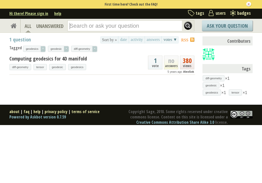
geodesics (77, 67)
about (14, 111)
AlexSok (188, 71)
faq (26, 111)
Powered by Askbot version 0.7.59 (37, 117)
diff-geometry (20, 67)
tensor (40, 67)
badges (244, 13)
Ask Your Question (227, 25)
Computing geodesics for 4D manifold (48, 58)
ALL (28, 26)
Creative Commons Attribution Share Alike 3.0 (175, 122)
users (221, 13)
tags (200, 13)
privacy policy (56, 111)
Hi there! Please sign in (28, 13)
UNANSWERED (50, 26)
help (57, 13)
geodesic (57, 67)
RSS (184, 40)
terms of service (85, 111)
